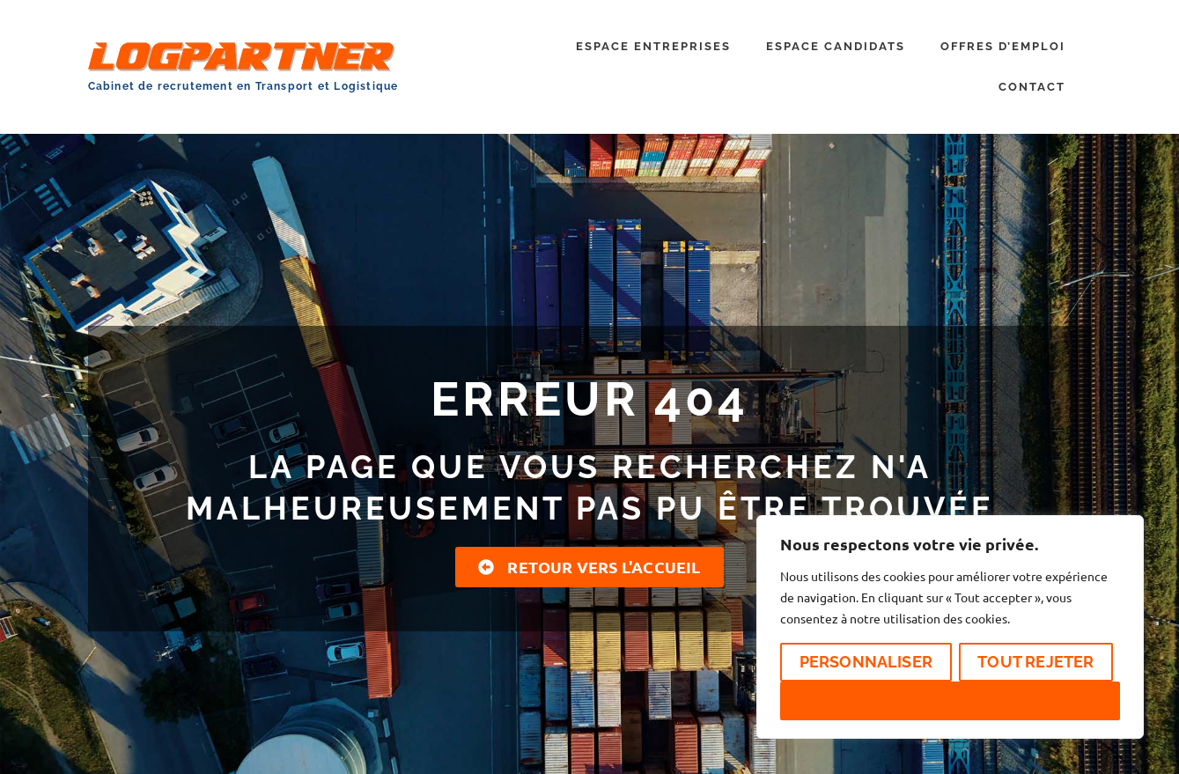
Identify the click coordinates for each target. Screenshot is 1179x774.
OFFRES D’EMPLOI (1002, 46)
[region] (950, 627)
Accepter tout (950, 700)
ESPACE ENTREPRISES (653, 46)
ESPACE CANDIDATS (835, 46)
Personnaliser (866, 661)
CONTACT (1031, 86)
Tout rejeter (1035, 661)
